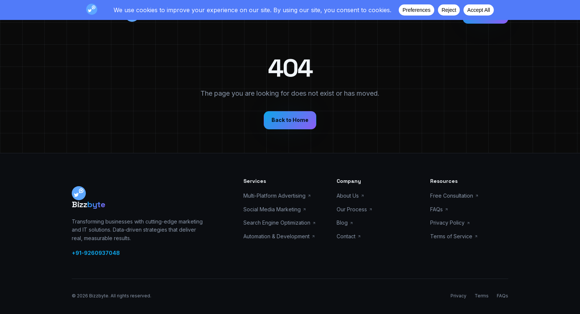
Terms (482, 295)
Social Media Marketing (274, 209)
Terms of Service (454, 236)
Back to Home (290, 120)
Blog (345, 222)
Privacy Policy (450, 222)
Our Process (354, 209)
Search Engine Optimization (279, 222)
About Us (350, 195)
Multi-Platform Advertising (277, 195)
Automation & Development (279, 236)
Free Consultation (454, 195)
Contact (349, 236)
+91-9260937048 (96, 253)
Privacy (458, 295)
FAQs (439, 209)
